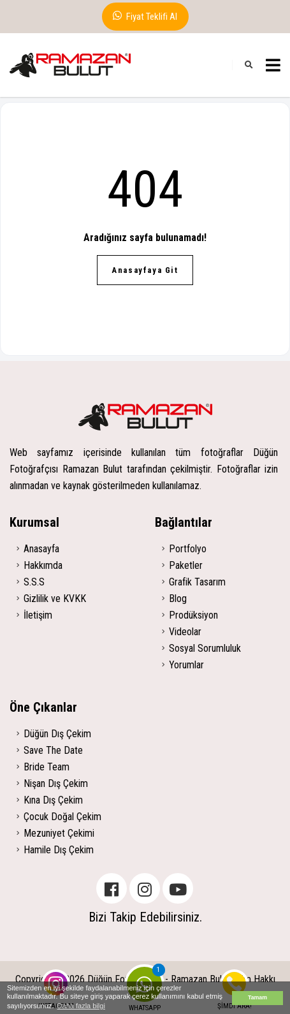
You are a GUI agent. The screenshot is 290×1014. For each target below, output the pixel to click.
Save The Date (53, 750)
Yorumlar (186, 665)
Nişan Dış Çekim (56, 783)
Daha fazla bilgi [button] (81, 1006)
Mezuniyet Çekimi (59, 833)
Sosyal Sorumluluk (205, 648)
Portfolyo (188, 549)
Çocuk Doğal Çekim (62, 817)
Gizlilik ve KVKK (55, 598)
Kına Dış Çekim (53, 800)
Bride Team (46, 767)
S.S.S (34, 582)
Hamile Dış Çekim (59, 850)
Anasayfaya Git (145, 270)
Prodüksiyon (193, 615)
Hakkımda (43, 565)
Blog (178, 598)
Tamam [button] (257, 997)
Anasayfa (41, 549)
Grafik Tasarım (197, 582)
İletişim (38, 615)
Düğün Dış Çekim (57, 734)
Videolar (185, 632)
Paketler (186, 565)
